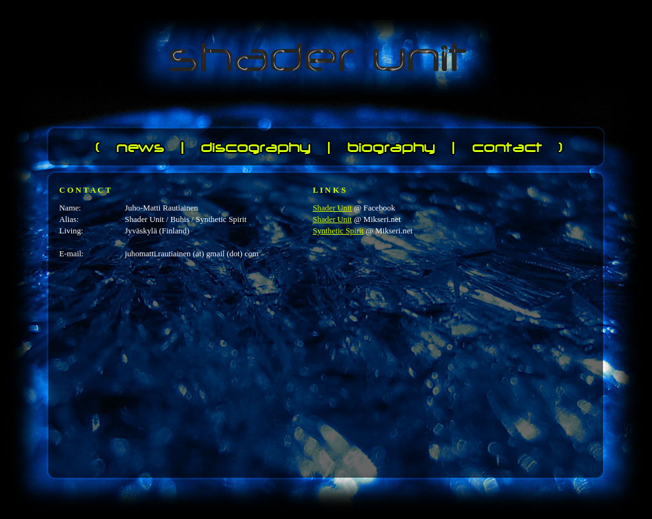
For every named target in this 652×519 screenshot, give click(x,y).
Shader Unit (332, 208)
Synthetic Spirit (338, 230)
